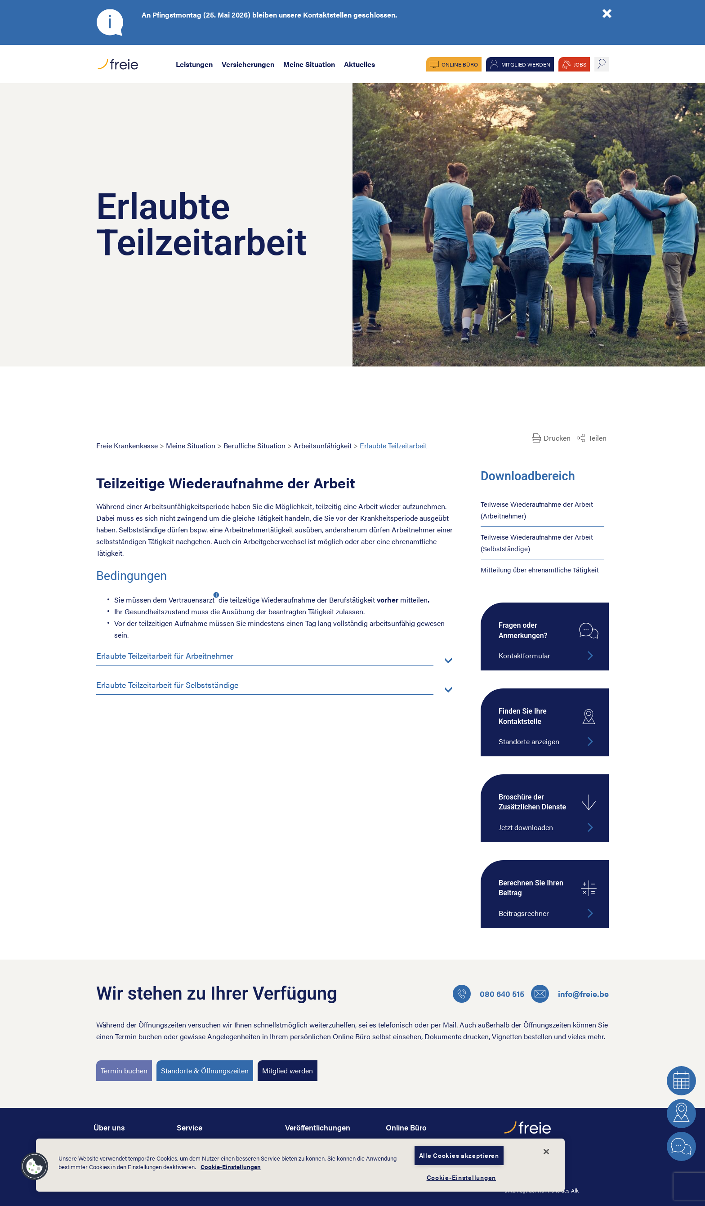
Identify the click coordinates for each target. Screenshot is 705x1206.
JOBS (580, 64)
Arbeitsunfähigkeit (323, 445)
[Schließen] (546, 1152)
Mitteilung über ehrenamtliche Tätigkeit (540, 569)
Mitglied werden (525, 64)
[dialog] (300, 1165)
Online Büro (460, 64)
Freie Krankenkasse (127, 445)
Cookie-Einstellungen (231, 1167)
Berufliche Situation (254, 445)
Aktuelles (359, 64)
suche (601, 64)
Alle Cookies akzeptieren (459, 1155)
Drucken (557, 438)
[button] (34, 1166)
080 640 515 (488, 994)
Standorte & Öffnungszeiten (205, 1070)
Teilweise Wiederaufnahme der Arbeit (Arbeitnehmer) (537, 509)
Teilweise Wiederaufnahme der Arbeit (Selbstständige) (537, 542)
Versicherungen (248, 64)
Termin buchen (124, 1070)
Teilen (598, 438)
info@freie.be (570, 994)
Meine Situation (309, 64)
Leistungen (194, 64)
